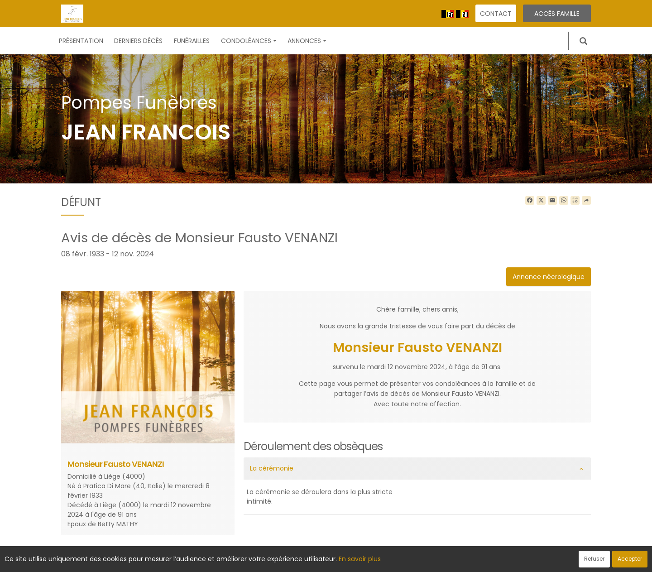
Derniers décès (138, 40)
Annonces (307, 40)
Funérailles (192, 40)
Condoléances (249, 40)
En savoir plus (360, 558)
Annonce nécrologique (549, 276)
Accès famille (557, 13)
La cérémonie (271, 468)
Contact (496, 13)
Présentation (81, 40)
